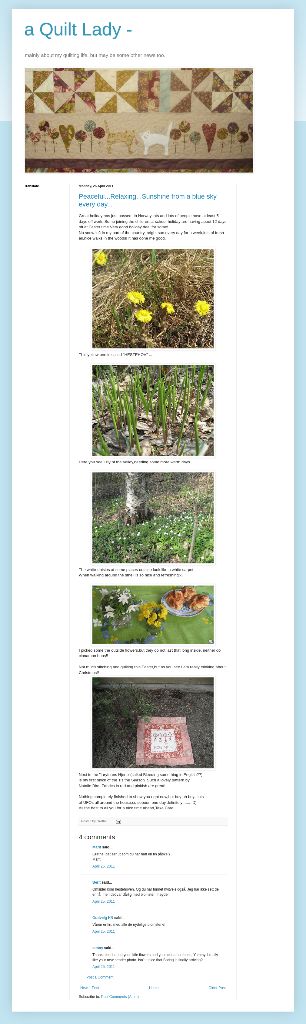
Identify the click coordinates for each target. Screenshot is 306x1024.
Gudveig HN (102, 918)
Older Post (217, 988)
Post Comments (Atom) (120, 997)
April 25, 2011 (103, 866)
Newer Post (89, 988)
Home (154, 988)
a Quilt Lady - (78, 29)
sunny (97, 948)
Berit (96, 882)
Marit (96, 847)
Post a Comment (99, 977)
